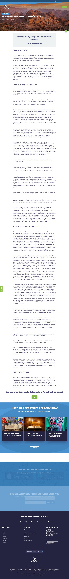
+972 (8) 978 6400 (50, 542)
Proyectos (24, 6)
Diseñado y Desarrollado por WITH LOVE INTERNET (34, 575)
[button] (34, 551)
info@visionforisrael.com (52, 533)
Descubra (32, 6)
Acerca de (47, 6)
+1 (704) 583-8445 (50, 534)
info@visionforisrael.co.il (52, 541)
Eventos (40, 6)
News (53, 6)
